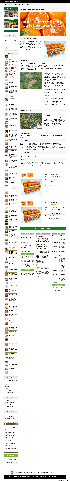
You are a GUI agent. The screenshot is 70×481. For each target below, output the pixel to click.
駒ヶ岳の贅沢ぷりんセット (10, 435)
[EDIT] (55, 480)
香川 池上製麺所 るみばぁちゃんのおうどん (13, 274)
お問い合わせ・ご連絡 (9, 418)
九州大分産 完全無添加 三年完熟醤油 (13, 315)
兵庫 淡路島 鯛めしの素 (13, 239)
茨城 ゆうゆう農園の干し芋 (13, 303)
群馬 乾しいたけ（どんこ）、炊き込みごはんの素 (13, 340)
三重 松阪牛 (11, 368)
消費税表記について (9, 406)
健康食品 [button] (11, 31)
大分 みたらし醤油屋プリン (13, 131)
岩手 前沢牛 (11, 310)
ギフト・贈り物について (10, 390)
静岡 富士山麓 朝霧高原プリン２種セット (13, 227)
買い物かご (61, 1)
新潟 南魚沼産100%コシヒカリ (13, 95)
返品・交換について (9, 392)
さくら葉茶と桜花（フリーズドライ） (13, 328)
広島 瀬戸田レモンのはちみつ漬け (13, 266)
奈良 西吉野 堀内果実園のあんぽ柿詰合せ (13, 143)
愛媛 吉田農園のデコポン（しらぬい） (13, 56)
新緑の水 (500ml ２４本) (10, 443)
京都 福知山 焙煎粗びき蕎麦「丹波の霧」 (13, 161)
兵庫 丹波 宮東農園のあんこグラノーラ (13, 248)
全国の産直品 (17, 4)
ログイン (65, 1)
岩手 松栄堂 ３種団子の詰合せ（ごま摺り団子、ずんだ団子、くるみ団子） (13, 156)
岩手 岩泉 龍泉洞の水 (13, 169)
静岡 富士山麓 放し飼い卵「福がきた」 (13, 181)
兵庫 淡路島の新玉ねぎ (13, 62)
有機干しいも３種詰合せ (10, 437)
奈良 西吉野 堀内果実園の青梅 (13, 74)
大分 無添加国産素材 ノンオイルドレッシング (13, 324)
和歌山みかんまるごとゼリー (13, 174)
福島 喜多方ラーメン (13, 372)
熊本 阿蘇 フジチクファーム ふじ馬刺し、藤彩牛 (13, 290)
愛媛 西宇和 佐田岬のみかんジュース (13, 192)
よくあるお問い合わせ (9, 416)
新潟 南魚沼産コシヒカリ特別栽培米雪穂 (13, 105)
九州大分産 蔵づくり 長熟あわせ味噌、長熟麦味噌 (13, 319)
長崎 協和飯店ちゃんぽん (13, 87)
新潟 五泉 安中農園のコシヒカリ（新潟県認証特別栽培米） (13, 91)
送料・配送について (9, 386)
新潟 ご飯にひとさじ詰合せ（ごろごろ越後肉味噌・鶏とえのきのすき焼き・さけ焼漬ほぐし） (13, 187)
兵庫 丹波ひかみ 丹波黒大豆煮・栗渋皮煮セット (13, 211)
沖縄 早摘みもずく (12, 257)
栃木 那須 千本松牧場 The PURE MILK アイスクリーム (13, 262)
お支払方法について (9, 384)
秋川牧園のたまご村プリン (10, 442)
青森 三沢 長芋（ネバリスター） (13, 204)
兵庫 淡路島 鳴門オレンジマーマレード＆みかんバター (13, 244)
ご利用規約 (7, 400)
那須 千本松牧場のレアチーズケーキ (13, 282)
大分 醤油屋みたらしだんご (13, 151)
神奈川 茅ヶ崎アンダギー (13, 295)
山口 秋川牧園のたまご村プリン (13, 286)
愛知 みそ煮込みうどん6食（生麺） (13, 140)
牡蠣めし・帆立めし (12, 79)
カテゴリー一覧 (49, 1)
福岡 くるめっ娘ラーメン (13, 178)
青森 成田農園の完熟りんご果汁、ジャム (13, 196)
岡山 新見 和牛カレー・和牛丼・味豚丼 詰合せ (13, 349)
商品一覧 (44, 1)
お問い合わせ (55, 1)
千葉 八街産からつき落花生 (13, 231)
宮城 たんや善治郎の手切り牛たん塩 (13, 279)
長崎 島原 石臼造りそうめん (13, 270)
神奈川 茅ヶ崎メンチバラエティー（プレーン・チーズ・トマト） (13, 135)
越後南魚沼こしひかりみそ (13, 207)
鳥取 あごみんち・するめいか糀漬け (13, 200)
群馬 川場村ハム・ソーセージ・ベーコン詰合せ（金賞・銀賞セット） (13, 253)
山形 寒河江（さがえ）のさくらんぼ (12, 68)
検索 (7, 47)
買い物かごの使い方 (9, 388)
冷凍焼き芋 (11, 82)
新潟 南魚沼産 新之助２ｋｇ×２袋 (13, 119)
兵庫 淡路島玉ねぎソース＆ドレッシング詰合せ (13, 127)
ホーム (41, 1)
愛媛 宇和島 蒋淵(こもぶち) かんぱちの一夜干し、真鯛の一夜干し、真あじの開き (13, 165)
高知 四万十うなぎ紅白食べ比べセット (13, 147)
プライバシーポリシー (9, 404)
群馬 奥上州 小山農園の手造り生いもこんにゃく (13, 345)
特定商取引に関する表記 (10, 402)
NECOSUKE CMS (66, 480)
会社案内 (6, 414)
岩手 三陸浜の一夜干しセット (13, 365)
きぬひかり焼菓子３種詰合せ (10, 430)
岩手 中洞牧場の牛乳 (13, 335)
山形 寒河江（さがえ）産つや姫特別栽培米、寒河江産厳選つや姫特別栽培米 (13, 100)
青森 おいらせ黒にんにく (13, 361)
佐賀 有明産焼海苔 (12, 223)
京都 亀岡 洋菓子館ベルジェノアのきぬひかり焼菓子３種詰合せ (13, 299)
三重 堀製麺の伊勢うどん (13, 216)
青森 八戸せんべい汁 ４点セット (13, 358)
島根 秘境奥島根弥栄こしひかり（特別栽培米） (13, 109)
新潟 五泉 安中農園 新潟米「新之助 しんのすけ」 (13, 114)
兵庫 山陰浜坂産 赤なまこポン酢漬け (13, 307)
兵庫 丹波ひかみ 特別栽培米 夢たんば (13, 122)
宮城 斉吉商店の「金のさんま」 (13, 220)
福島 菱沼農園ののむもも (13, 332)
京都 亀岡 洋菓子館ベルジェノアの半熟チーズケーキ (13, 235)
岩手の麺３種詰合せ (12, 353)
